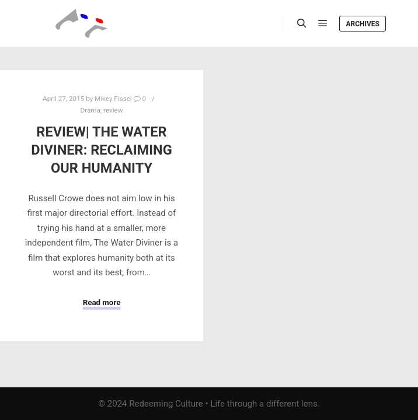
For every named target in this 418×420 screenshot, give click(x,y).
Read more (102, 302)
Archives (362, 24)
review (113, 110)
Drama (90, 110)
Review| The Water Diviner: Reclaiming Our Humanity (101, 150)
